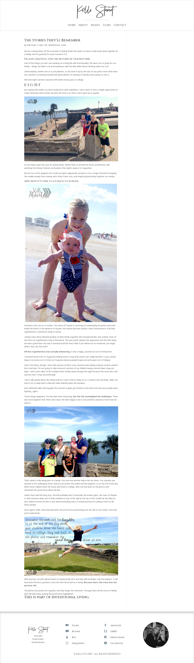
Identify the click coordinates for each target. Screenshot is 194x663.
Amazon (115, 625)
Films (107, 25)
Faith (41, 45)
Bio (74, 637)
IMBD (113, 631)
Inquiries (78, 643)
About (83, 25)
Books (95, 25)
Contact (120, 25)
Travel (63, 45)
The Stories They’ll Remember (52, 40)
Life (45, 45)
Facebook (116, 643)
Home (72, 25)
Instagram (117, 637)
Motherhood (54, 45)
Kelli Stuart (31, 45)
